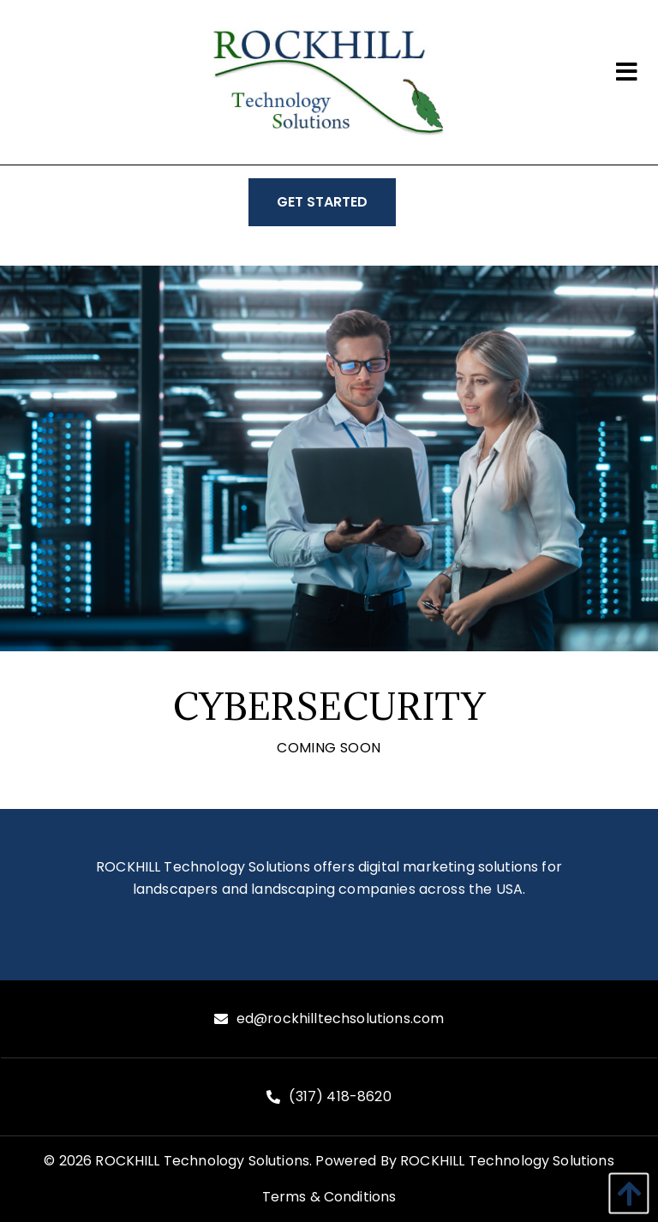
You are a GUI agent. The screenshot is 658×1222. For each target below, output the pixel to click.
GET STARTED (322, 202)
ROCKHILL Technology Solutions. (203, 1161)
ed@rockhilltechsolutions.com (340, 1018)
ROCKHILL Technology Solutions (507, 1161)
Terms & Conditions (329, 1197)
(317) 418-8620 (340, 1096)
